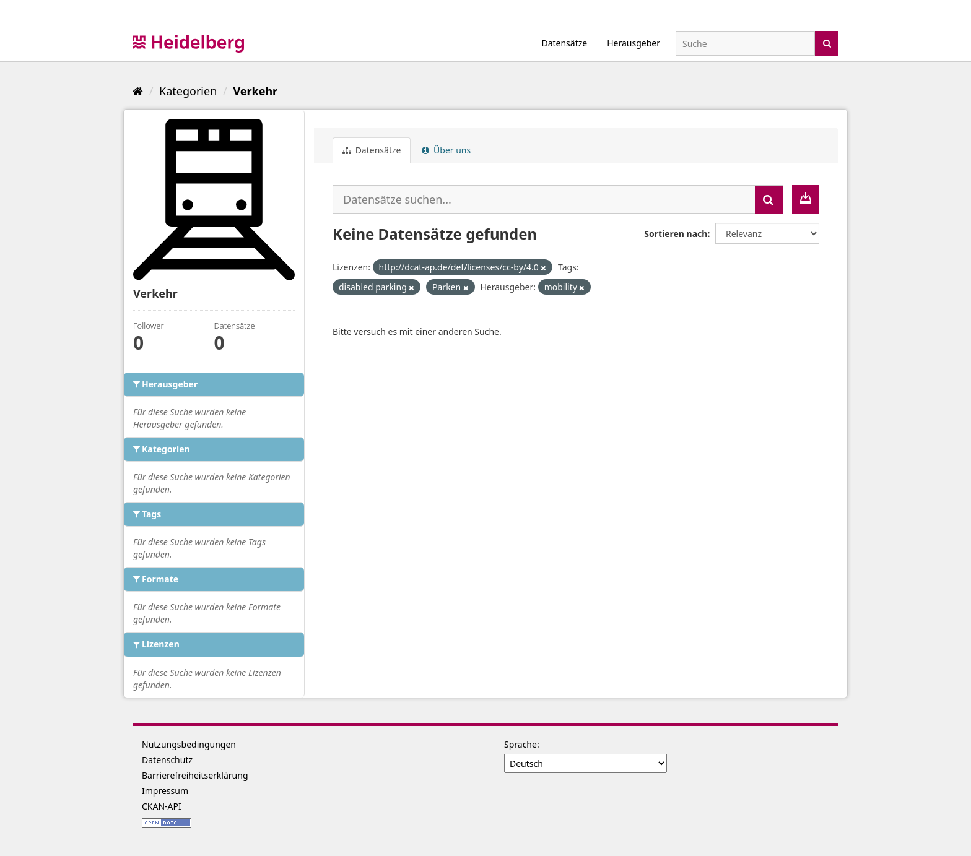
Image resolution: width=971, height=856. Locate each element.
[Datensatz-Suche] (745, 43)
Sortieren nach (675, 234)
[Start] (138, 91)
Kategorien (188, 91)
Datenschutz (167, 760)
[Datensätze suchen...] (544, 199)
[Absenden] (827, 42)
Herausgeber (633, 43)
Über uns (446, 150)
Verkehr (255, 91)
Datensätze (564, 43)
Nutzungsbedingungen (189, 744)
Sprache (520, 744)
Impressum (165, 791)
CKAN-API (161, 806)
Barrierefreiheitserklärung (195, 775)
